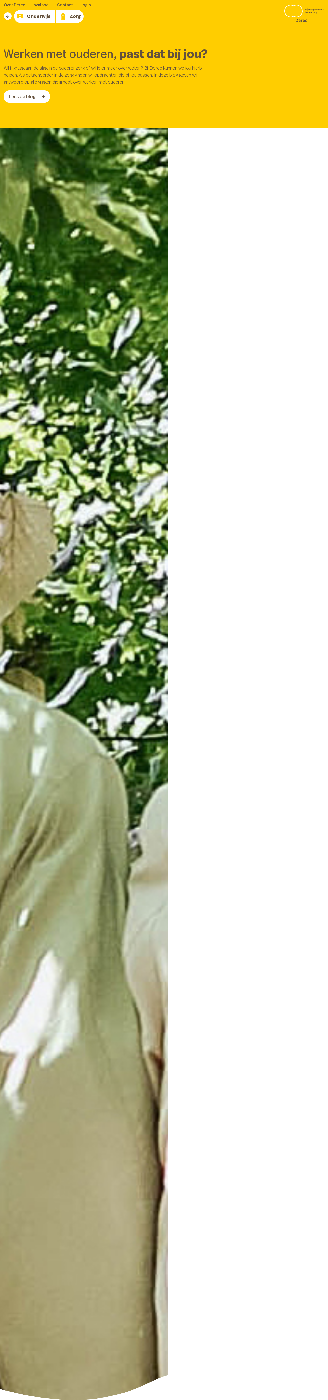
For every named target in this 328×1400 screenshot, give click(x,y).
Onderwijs (34, 16)
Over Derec (14, 5)
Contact (65, 5)
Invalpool (41, 5)
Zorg (70, 16)
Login (85, 5)
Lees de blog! (27, 96)
